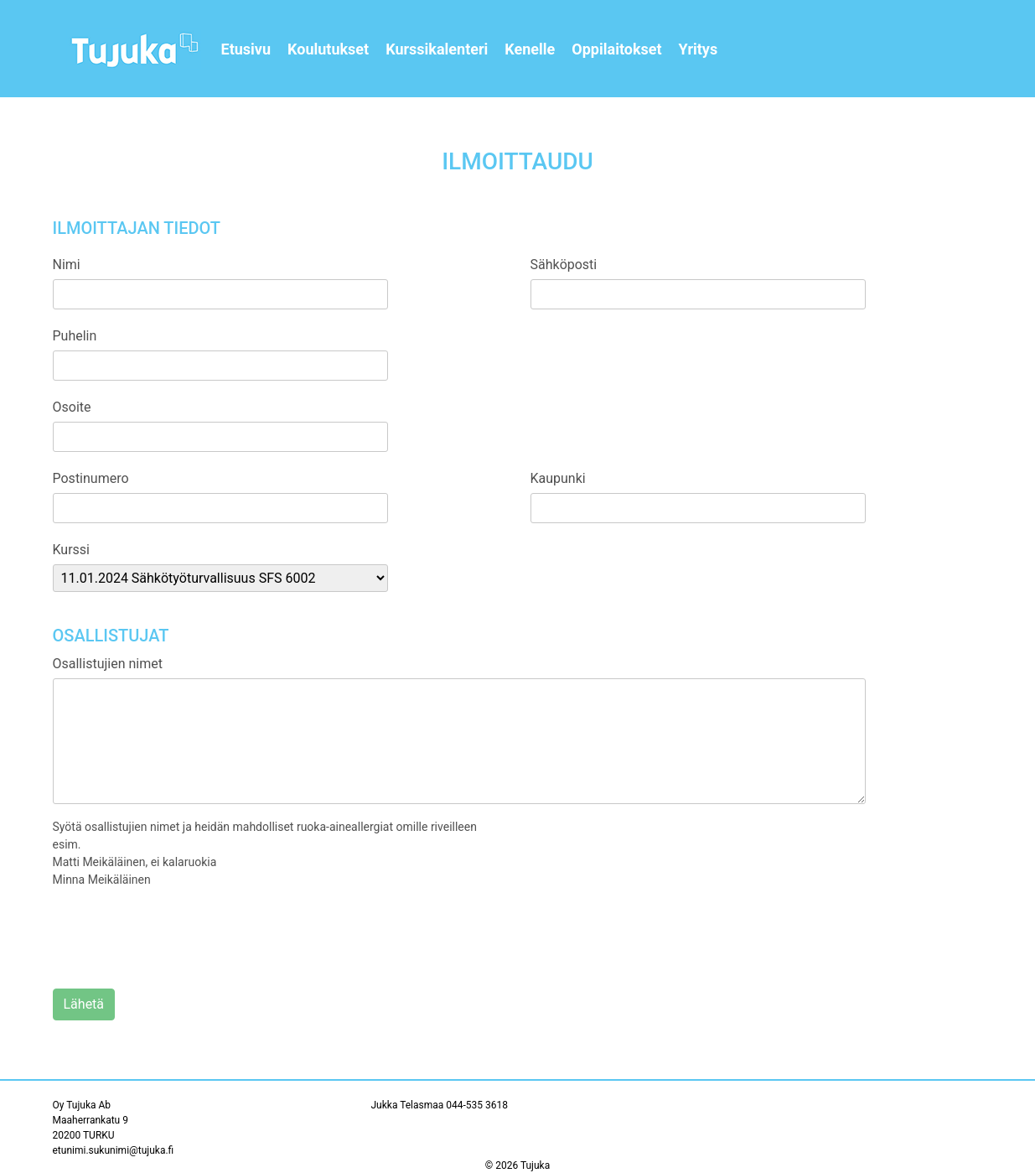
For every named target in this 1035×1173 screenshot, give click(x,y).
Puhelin (75, 336)
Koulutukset (328, 49)
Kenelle (530, 49)
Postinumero (91, 478)
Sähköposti (564, 264)
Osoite (72, 407)
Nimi (66, 264)
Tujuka (535, 1165)
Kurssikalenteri (437, 49)
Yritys (698, 49)
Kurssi (72, 550)
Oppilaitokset (616, 49)
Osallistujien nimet (108, 664)
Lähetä (84, 1004)
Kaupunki (558, 478)
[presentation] (180, 939)
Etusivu (246, 49)
